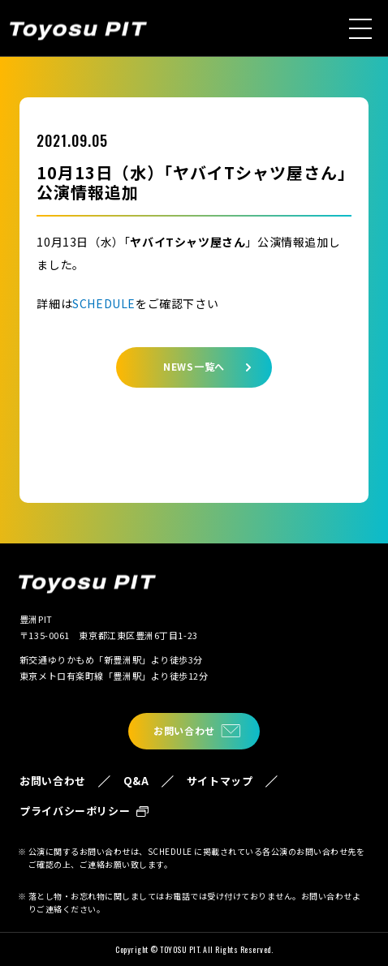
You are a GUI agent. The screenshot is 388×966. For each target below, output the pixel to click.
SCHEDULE (104, 303)
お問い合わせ (184, 730)
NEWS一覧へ (194, 366)
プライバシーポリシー (75, 810)
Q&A (136, 780)
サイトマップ (220, 780)
